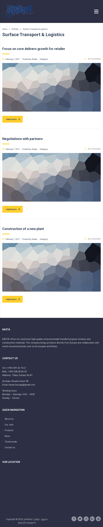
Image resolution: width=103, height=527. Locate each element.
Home (4, 29)
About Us (9, 419)
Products (9, 430)
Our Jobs (9, 424)
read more (13, 119)
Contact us (10, 447)
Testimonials (11, 441)
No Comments (92, 59)
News (7, 436)
